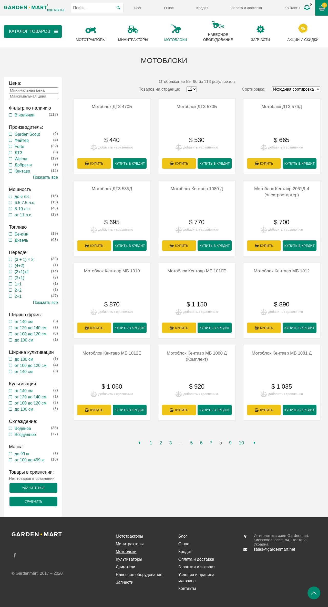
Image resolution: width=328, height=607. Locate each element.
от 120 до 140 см (30, 328)
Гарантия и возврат (196, 567)
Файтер (22, 140)
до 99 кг (22, 454)
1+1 (18, 284)
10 (241, 442)
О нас (169, 8)
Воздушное (25, 434)
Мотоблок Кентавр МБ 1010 (112, 271)
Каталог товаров (34, 31)
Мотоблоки (126, 551)
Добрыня (23, 165)
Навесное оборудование (139, 574)
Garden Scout (27, 134)
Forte (19, 146)
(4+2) (19, 265)
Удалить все (33, 488)
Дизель (21, 240)
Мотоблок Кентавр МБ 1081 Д (282, 353)
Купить (96, 163)
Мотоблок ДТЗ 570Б (197, 106)
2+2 (18, 290)
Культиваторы (129, 559)
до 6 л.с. (22, 196)
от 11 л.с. (23, 215)
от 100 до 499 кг (30, 460)
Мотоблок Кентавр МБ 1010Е (196, 271)
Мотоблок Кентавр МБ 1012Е (112, 353)
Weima (21, 159)
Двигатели (125, 567)
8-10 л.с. (23, 209)
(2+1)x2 (22, 272)
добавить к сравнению (115, 147)
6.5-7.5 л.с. (25, 202)
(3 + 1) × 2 (24, 259)
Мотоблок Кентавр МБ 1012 (282, 271)
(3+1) (19, 278)
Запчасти (125, 582)
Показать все (45, 177)
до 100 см (24, 340)
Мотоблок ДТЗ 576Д (281, 106)
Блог (137, 8)
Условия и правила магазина (196, 577)
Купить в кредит (130, 163)
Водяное (23, 428)
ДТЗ (18, 153)
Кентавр (22, 171)
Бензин (21, 234)
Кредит (202, 8)
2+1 (18, 296)
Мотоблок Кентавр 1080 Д (197, 188)
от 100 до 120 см (30, 334)
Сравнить (34, 501)
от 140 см (24, 322)
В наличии (24, 115)
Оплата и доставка (246, 8)
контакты (55, 10)
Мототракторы (129, 536)
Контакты (292, 8)
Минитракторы (130, 544)
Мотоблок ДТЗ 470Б (112, 106)
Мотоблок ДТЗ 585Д (112, 188)
